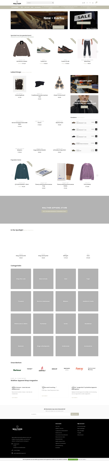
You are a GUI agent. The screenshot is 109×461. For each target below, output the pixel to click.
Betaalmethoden (59, 439)
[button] (12, 20)
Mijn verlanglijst (80, 430)
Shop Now (84, 107)
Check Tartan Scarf (59, 95)
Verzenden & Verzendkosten (62, 434)
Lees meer (15, 397)
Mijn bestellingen (81, 428)
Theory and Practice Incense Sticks (65, 185)
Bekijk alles (80, 117)
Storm (39, 122)
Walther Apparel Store (60, 441)
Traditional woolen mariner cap (39, 96)
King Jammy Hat (21, 255)
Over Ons (58, 426)
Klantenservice (59, 432)
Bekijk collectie (27, 72)
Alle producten (80, 434)
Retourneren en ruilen (60, 437)
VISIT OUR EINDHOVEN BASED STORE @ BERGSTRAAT (54, 211)
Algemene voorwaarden (61, 443)
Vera (88, 255)
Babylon (19, 150)
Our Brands (37, 7)
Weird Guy (87, 61)
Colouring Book (19, 95)
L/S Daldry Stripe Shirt (59, 150)
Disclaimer (58, 447)
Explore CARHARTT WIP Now (84, 87)
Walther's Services (59, 428)
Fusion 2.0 (44, 61)
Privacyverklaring (59, 445)
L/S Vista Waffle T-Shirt (22, 184)
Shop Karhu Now (58, 27)
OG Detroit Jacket (21, 61)
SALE (32, 7)
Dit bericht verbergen (73, 459)
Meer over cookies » (82, 459)
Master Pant (59, 122)
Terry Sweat (87, 184)
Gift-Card (27, 7)
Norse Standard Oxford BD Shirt (19, 123)
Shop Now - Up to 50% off (83, 22)
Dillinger (65, 255)
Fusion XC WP (65, 61)
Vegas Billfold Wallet (39, 150)
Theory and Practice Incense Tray (43, 185)
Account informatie (81, 426)
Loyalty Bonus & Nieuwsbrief (62, 430)
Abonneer (75, 414)
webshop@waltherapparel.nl (19, 453)
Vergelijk (79, 432)
